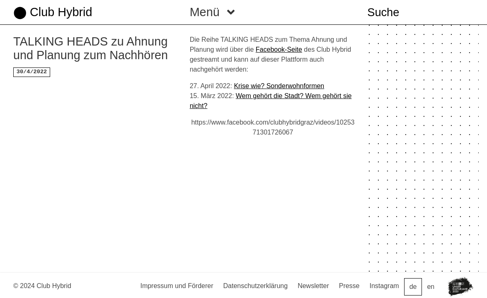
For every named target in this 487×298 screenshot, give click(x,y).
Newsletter (313, 285)
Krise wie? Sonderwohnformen (279, 85)
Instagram (384, 285)
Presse (349, 285)
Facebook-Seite (279, 49)
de (413, 286)
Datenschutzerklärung (255, 285)
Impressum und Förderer (176, 285)
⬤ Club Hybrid (52, 12)
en (430, 286)
